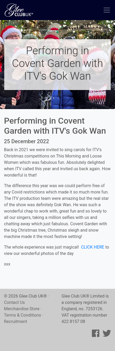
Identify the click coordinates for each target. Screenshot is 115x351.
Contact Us (14, 302)
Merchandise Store (22, 308)
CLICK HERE (92, 247)
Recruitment (15, 321)
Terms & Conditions (22, 315)
